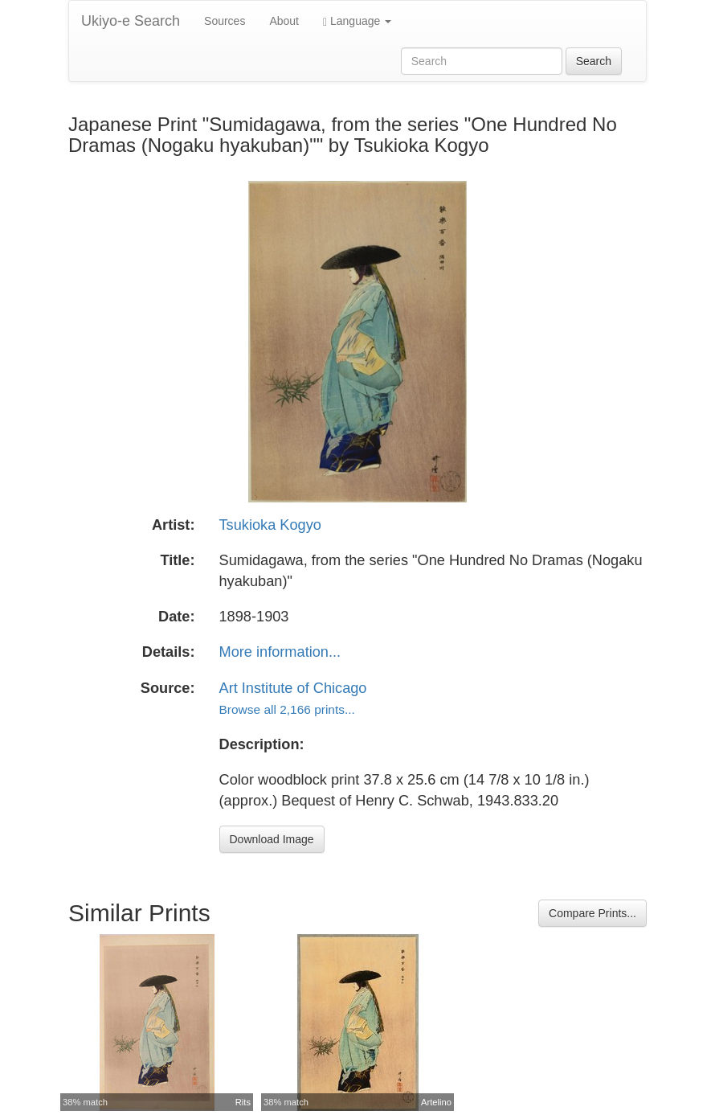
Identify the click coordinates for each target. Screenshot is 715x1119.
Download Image (272, 839)
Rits (243, 1102)
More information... (280, 652)
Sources (224, 20)
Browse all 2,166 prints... (287, 709)
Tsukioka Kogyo (270, 525)
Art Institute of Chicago (293, 688)
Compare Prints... (592, 913)
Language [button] (357, 21)
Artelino (436, 1102)
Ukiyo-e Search (130, 21)
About (284, 20)
